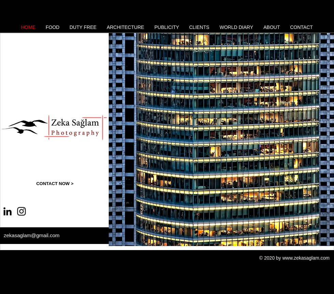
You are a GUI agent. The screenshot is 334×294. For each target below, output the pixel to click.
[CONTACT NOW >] (55, 184)
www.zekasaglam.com (306, 258)
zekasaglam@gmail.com (32, 235)
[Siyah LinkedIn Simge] (7, 211)
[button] (221, 139)
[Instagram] (21, 211)
